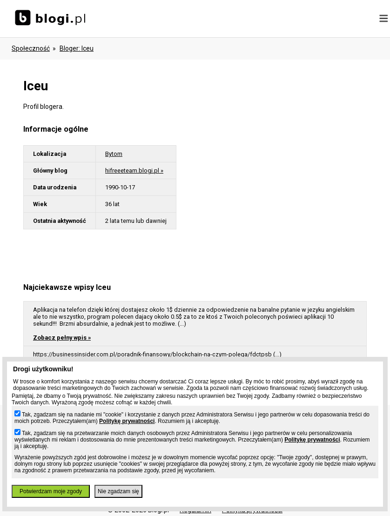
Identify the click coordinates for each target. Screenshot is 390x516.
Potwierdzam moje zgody (51, 491)
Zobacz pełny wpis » (62, 337)
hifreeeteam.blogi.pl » (134, 170)
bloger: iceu (77, 48)
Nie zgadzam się (118, 491)
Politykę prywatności (127, 421)
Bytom (113, 153)
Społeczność (31, 48)
